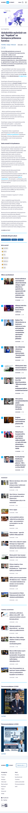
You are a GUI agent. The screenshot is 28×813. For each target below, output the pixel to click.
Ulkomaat (13, 45)
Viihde (2, 793)
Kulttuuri (3, 786)
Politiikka (3, 45)
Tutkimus (14, 239)
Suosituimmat (18, 777)
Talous (3, 777)
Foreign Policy (23, 76)
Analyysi (9, 45)
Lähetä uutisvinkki (19, 782)
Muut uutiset (4, 784)
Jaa (3, 47)
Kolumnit (3, 791)
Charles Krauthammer (13, 134)
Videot (2, 789)
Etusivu (17, 775)
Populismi (20, 239)
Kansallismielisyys (6, 239)
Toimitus (17, 779)
